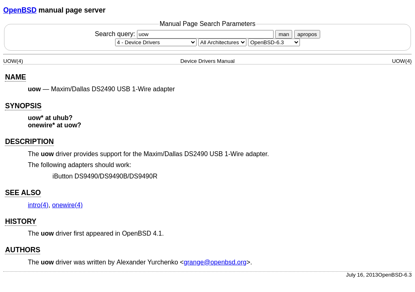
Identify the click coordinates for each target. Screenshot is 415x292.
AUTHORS (22, 250)
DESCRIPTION (29, 141)
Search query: (185, 33)
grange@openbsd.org (215, 262)
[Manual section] (156, 42)
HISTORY (20, 221)
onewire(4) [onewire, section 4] (67, 205)
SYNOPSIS (23, 106)
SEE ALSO (23, 193)
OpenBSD (19, 10)
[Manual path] (274, 42)
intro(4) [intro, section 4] (38, 205)
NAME (15, 77)
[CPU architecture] (222, 42)
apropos (307, 34)
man (283, 34)
